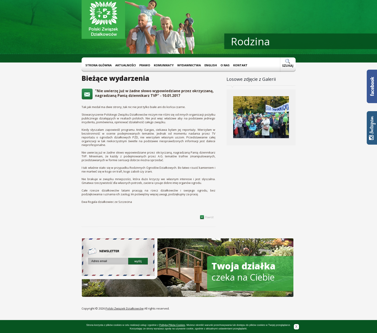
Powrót (207, 217)
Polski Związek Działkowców (124, 308)
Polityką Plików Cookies (172, 325)
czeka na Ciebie (244, 271)
